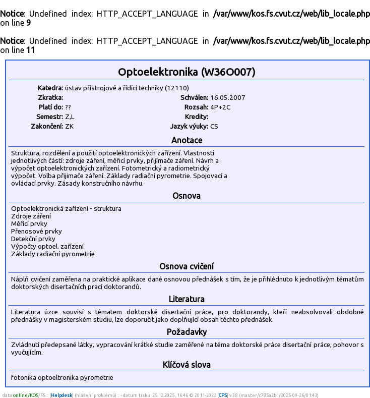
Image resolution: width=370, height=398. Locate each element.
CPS (223, 395)
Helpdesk (61, 395)
